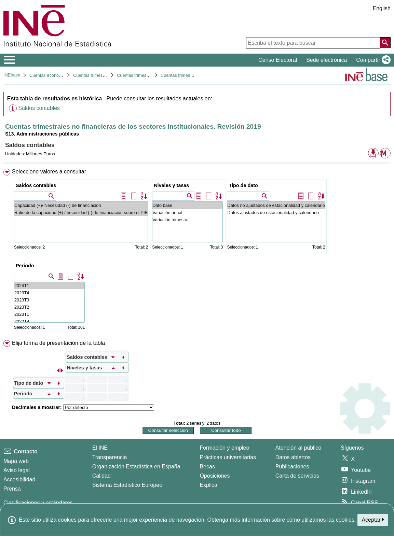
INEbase (11, 74)
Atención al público (298, 448)
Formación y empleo (224, 448)
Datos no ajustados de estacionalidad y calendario (276, 205)
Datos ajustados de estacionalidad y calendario (276, 212)
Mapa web (16, 461)
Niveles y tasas (171, 185)
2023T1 (49, 314)
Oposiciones (215, 476)
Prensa (12, 489)
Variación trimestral (187, 219)
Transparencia (109, 457)
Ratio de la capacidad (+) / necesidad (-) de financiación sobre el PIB (81, 212)
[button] (372, 60)
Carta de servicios (297, 476)
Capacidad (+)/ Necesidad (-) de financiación (81, 205)
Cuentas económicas (49, 75)
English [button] (382, 8)
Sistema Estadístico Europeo (127, 485)
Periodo (25, 265)
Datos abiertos (293, 457)
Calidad (101, 476)
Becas (207, 466)
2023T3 (49, 300)
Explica (208, 485)
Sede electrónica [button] (326, 60)
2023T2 (49, 307)
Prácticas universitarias (228, 457)
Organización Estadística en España (136, 466)
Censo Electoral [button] (277, 60)
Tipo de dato (243, 185)
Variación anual (187, 212)
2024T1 (49, 285)
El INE (100, 448)
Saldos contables (36, 185)
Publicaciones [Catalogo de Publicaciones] (292, 466)
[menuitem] (197, 252)
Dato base (187, 205)
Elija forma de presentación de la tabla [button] (58, 343)
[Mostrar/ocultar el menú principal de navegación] (9, 60)
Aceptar (373, 520)
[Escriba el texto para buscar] (313, 43)
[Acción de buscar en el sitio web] (385, 42)
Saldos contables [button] (39, 108)
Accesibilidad (19, 479)
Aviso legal (16, 470)
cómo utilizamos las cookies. (321, 520)
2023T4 (49, 292)
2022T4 (49, 321)
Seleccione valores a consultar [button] (49, 171)
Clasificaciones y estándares (38, 503)
